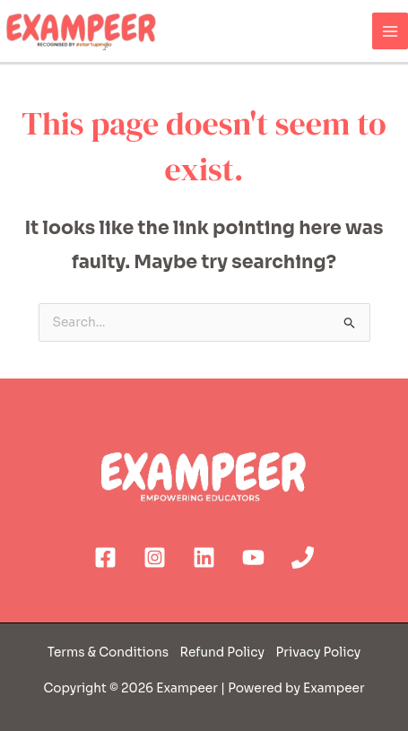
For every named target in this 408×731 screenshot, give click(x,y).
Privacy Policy (318, 652)
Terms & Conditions (109, 652)
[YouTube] (253, 557)
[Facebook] (105, 557)
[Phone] (302, 557)
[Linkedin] (204, 557)
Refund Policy (221, 652)
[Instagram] (154, 557)
